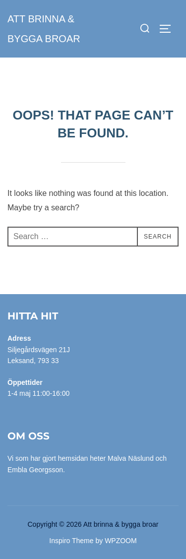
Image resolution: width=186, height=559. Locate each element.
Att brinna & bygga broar (43, 28)
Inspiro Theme (71, 541)
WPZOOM (121, 541)
